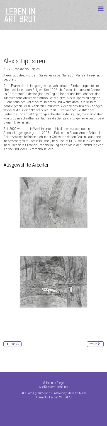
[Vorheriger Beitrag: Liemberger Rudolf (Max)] (12, 344)
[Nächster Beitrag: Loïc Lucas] (95, 344)
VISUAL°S (65, 397)
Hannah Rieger (55, 383)
